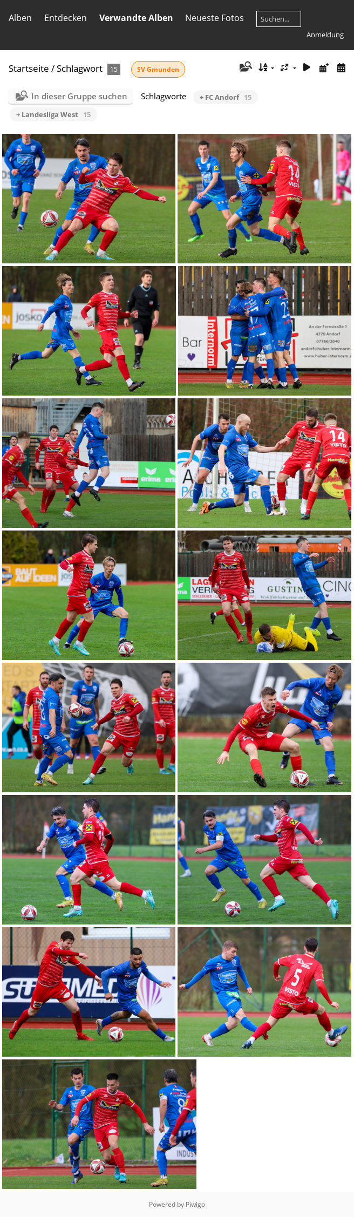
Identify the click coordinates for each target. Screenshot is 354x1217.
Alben (20, 18)
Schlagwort (80, 68)
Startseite (29, 68)
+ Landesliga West (53, 114)
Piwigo (195, 1204)
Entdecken (65, 18)
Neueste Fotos (214, 18)
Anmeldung (325, 34)
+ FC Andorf (225, 97)
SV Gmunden (158, 69)
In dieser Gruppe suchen (79, 96)
